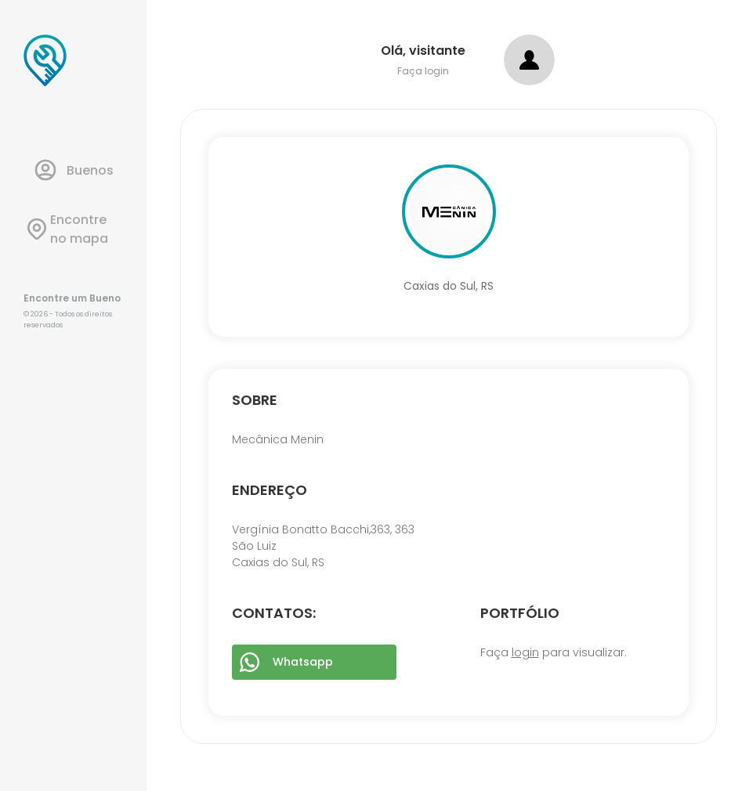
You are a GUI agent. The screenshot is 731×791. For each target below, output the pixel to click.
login (525, 652)
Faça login (423, 71)
